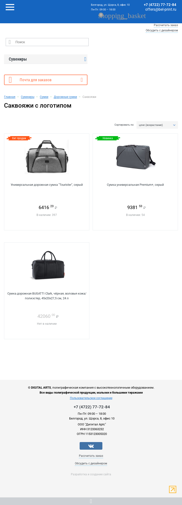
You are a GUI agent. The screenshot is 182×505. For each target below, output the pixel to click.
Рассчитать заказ (166, 25)
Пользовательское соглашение (91, 398)
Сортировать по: (124, 125)
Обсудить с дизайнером (162, 30)
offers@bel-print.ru (160, 9)
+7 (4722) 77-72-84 (160, 5)
